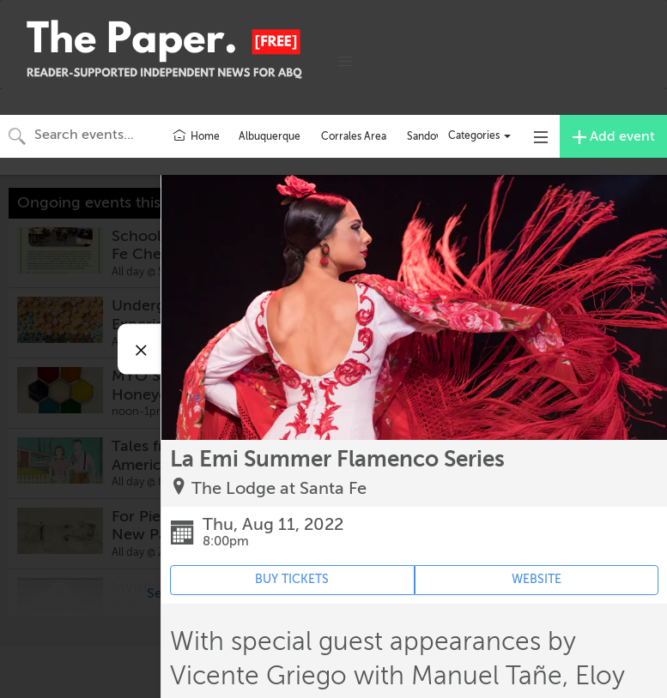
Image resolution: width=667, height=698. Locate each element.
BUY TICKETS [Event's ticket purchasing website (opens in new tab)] (292, 579)
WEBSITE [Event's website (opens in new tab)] (536, 579)
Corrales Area (353, 136)
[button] (345, 61)
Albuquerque (269, 136)
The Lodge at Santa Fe (279, 488)
